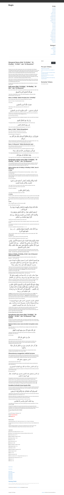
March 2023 (54, 30)
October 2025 (53, 19)
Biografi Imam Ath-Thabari (45, 68)
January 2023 (53, 33)
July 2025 (54, 23)
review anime (10, 479)
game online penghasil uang (18, 484)
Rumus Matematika (11, 472)
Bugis (11, 5)
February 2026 (53, 13)
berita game (19, 483)
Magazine (43, 492)
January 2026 (53, 15)
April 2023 (54, 29)
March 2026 (54, 12)
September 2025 (53, 20)
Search (53, 62)
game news (35, 483)
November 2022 (53, 36)
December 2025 (53, 16)
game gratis (32, 483)
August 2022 (54, 40)
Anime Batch (10, 473)
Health (55, 51)
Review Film (10, 471)
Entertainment (53, 48)
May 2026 (54, 9)
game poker (26, 484)
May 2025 (54, 26)
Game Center (10, 466)
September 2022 (53, 39)
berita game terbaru (24, 483)
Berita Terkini (10, 474)
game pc (24, 484)
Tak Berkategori (53, 54)
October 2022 (53, 37)
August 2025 (54, 22)
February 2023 (53, 32)
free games (28, 483)
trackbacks (18, 487)
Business (54, 47)
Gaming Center (12, 481)
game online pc (12, 484)
